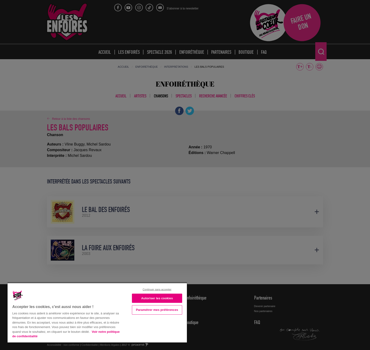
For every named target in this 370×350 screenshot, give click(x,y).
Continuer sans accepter (157, 289)
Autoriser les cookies (157, 298)
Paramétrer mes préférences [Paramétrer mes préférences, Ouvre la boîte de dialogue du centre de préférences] (157, 310)
